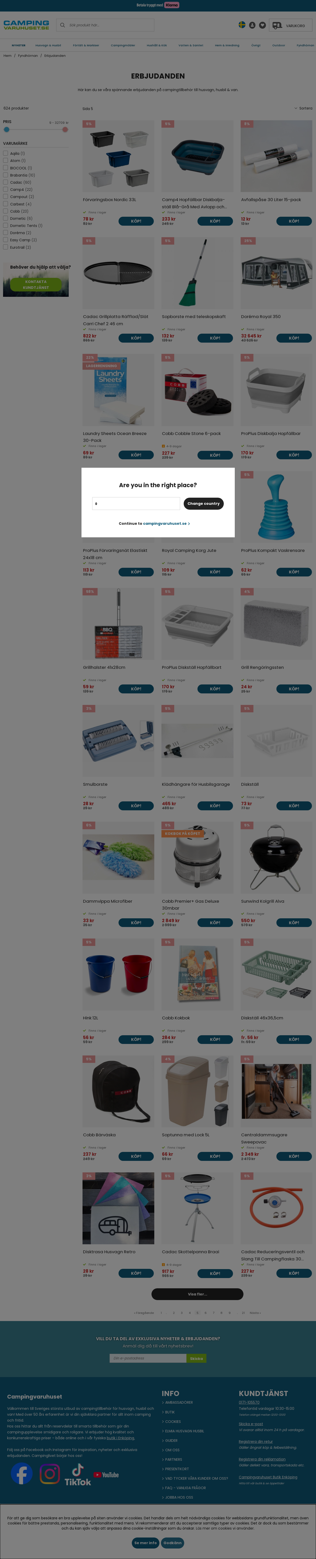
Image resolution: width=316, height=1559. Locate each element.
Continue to (154, 523)
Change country (204, 503)
